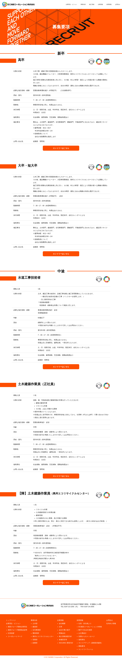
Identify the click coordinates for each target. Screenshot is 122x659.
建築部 (35, 627)
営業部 (35, 640)
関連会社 (62, 633)
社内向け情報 (111, 623)
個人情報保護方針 (65, 636)
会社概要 (62, 623)
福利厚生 (81, 640)
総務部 (35, 643)
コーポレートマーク (15, 636)
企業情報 (100, 4)
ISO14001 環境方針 (66, 643)
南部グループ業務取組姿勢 (17, 630)
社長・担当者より (84, 623)
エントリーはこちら (61, 148)
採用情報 (109, 4)
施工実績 (91, 4)
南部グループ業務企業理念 (17, 627)
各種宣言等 (63, 640)
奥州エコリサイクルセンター (43, 636)
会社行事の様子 (64, 630)
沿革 (60, 627)
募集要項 (81, 646)
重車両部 (36, 633)
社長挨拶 (11, 633)
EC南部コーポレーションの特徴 (90, 627)
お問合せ (117, 4)
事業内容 (83, 4)
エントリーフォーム (85, 649)
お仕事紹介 (82, 633)
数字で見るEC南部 (85, 630)
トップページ (11, 620)
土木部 (35, 623)
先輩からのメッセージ (86, 636)
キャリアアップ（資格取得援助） (90, 643)
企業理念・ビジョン (71, 4)
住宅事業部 (37, 630)
